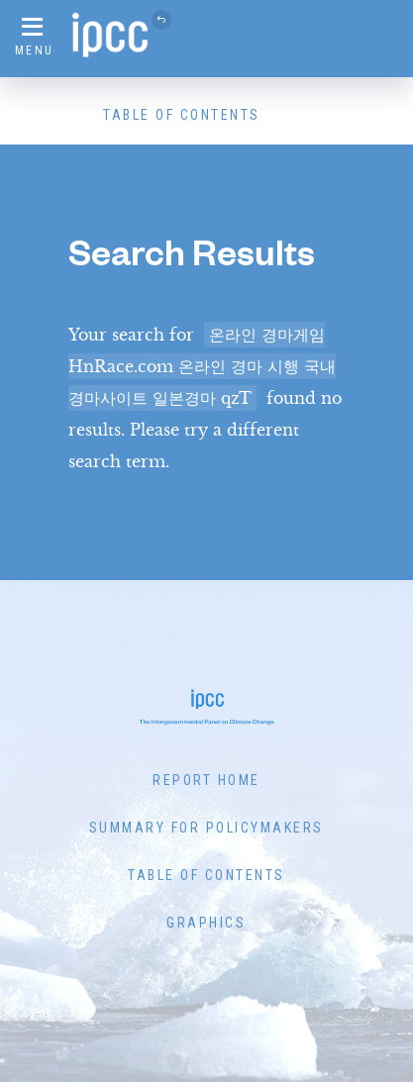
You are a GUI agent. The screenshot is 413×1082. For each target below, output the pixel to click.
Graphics (206, 923)
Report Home (206, 780)
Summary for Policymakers (206, 828)
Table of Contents (181, 115)
